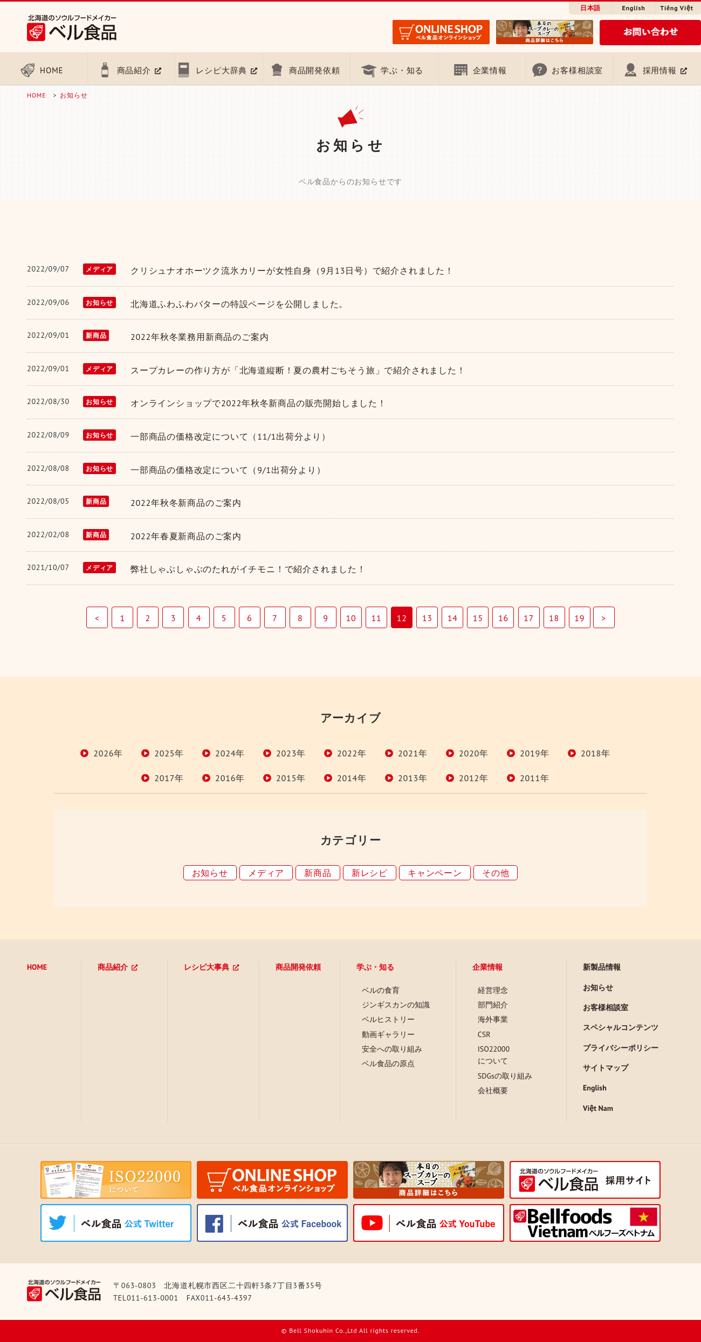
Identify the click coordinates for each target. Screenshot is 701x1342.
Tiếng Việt (676, 8)
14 (453, 618)
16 (503, 618)
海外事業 (493, 1019)
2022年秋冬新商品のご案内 (186, 502)
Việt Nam (598, 1108)
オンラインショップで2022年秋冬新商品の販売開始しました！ (258, 403)
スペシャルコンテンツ (620, 1027)
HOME (51, 70)
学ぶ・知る (402, 70)
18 (554, 618)
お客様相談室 (577, 70)
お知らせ (73, 95)
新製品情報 (602, 967)
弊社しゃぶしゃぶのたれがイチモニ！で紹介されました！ (248, 569)
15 (478, 618)
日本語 (590, 8)
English (633, 8)
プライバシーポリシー (620, 1048)
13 (427, 618)
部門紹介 (493, 1005)
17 (529, 618)
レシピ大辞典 (221, 70)
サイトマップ (605, 1068)
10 (351, 618)
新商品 (317, 872)
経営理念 (493, 990)
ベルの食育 (381, 990)
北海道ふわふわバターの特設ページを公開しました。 (239, 303)
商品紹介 (134, 70)
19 (579, 618)
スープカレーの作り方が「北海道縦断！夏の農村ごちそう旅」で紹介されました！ (298, 370)
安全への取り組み (392, 1049)
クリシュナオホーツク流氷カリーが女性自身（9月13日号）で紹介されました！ (292, 270)
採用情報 (660, 70)
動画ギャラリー (388, 1034)
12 (402, 618)
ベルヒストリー (388, 1019)
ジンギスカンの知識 (396, 1005)
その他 (495, 872)
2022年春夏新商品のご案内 (186, 536)
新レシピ (370, 872)
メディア (266, 872)
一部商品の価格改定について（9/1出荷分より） (228, 469)
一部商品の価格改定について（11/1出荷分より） (230, 436)
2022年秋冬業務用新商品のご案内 (199, 336)
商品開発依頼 (314, 70)
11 (377, 618)
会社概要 (493, 1090)
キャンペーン (435, 872)
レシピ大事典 (206, 967)
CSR (484, 1034)
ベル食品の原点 (388, 1063)
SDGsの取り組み (505, 1076)
